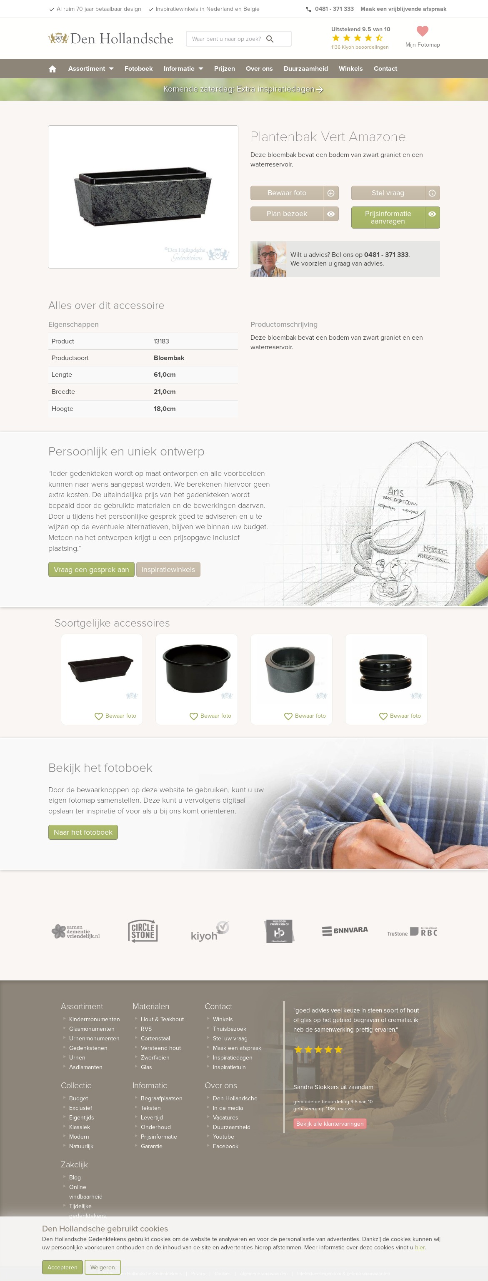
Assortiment (91, 68)
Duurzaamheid (306, 68)
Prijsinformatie (159, 1136)
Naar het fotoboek (83, 832)
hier (420, 1247)
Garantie (152, 1146)
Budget (78, 1098)
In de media (228, 1108)
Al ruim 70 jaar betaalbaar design (99, 9)
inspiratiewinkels (168, 569)
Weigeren (102, 1267)
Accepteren (63, 1267)
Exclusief (80, 1108)
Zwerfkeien (155, 1057)
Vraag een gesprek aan (91, 569)
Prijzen (224, 68)
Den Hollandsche (235, 1098)
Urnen (77, 1057)
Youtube (223, 1136)
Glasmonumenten (92, 1029)
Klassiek (79, 1127)
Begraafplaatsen (162, 1098)
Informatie (183, 68)
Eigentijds (81, 1117)
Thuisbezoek (229, 1029)
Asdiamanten (86, 1067)
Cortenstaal (155, 1038)
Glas (146, 1067)
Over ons (259, 68)
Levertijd (152, 1117)
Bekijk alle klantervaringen (330, 1123)
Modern (79, 1136)
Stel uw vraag (230, 1038)
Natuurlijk (81, 1146)
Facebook (225, 1146)
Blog (75, 1177)
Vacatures (225, 1117)
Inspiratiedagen (233, 1057)
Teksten (151, 1108)
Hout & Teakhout (162, 1019)
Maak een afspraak (237, 1048)
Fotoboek (139, 68)
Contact (385, 68)
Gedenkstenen (88, 1048)
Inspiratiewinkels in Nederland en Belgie (208, 9)
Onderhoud (156, 1127)
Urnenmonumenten (94, 1038)
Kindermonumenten (94, 1019)
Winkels (351, 68)
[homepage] (52, 68)
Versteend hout (161, 1048)
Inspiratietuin (229, 1067)
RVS (146, 1029)
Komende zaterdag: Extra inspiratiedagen (244, 90)
